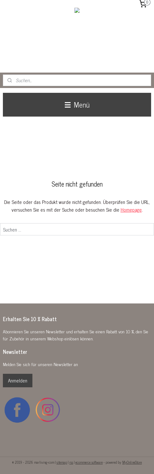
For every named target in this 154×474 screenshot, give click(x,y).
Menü (77, 104)
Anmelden (17, 380)
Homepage (131, 210)
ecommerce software (89, 462)
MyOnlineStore (132, 462)
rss (71, 462)
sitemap (61, 462)
